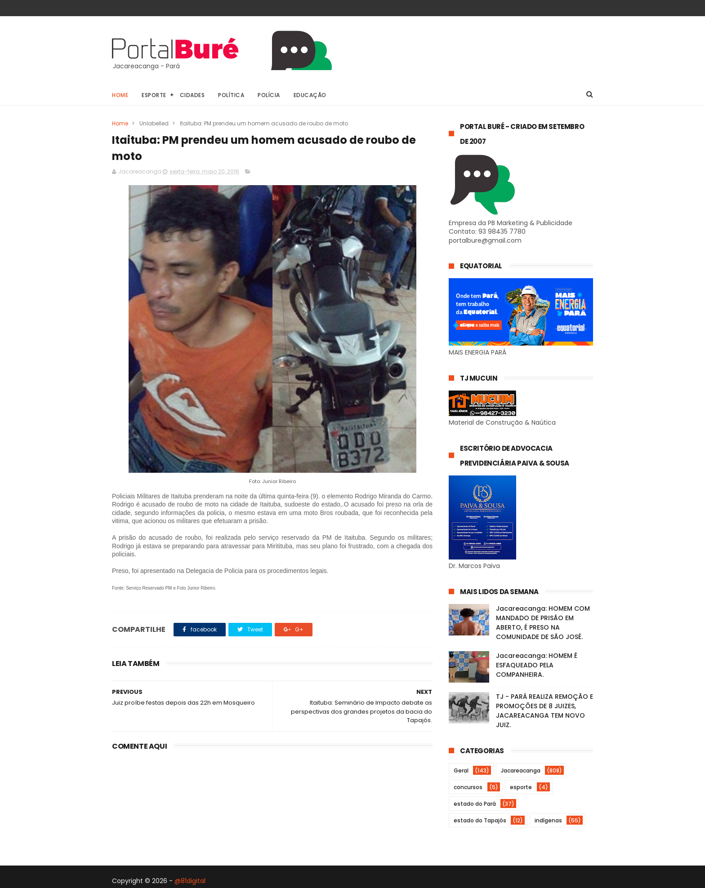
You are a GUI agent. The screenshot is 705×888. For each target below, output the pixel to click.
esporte (521, 787)
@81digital (189, 880)
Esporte (154, 95)
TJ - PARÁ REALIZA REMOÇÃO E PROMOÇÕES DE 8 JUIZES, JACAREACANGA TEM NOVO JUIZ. (544, 710)
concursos (468, 787)
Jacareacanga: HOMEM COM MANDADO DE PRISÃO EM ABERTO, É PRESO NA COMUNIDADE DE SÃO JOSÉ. (543, 622)
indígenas (548, 820)
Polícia (269, 95)
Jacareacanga (520, 770)
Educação (310, 95)
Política (231, 95)
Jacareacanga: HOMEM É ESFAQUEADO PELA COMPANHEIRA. (536, 665)
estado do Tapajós (480, 820)
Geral (461, 770)
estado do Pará (475, 804)
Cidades (192, 95)
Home (120, 95)
